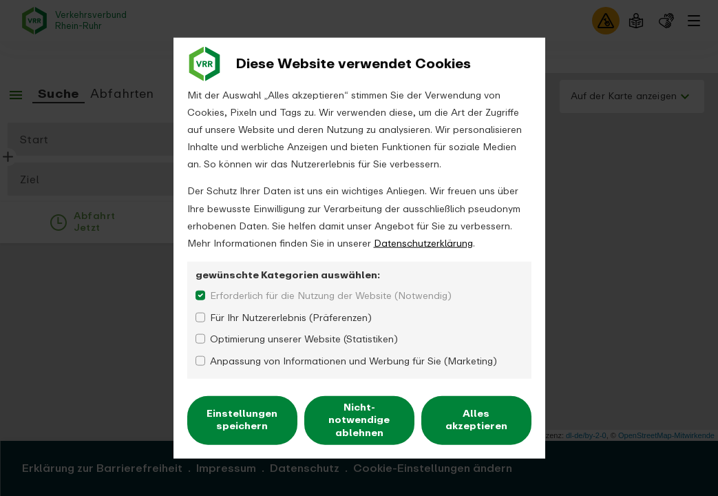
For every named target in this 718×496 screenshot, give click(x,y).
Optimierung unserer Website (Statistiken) (304, 339)
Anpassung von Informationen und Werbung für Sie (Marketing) (353, 361)
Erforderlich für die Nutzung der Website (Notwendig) (331, 296)
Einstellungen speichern (242, 420)
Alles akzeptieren (476, 420)
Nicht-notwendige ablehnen (359, 420)
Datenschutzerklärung (423, 243)
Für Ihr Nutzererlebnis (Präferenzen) (291, 317)
